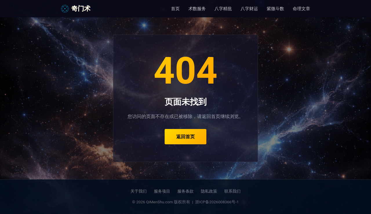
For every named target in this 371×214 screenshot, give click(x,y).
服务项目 (162, 191)
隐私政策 (209, 191)
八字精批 (223, 8)
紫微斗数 (275, 8)
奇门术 (75, 8)
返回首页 (185, 136)
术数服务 (197, 8)
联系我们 (232, 191)
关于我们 (138, 191)
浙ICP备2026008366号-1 (217, 202)
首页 (175, 8)
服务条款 (185, 191)
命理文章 (301, 8)
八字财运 (249, 8)
